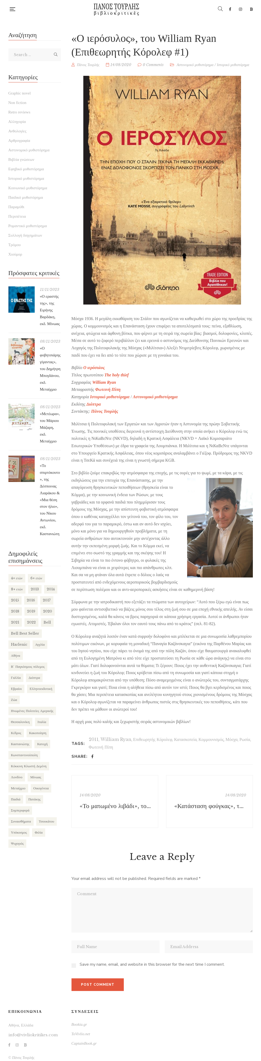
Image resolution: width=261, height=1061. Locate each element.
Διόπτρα (93, 404)
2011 (94, 739)
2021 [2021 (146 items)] (15, 622)
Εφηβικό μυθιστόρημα (26, 169)
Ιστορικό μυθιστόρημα (233, 64)
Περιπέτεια (17, 216)
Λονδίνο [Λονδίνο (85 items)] (17, 777)
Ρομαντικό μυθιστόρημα (27, 226)
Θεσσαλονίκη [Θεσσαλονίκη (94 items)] (20, 722)
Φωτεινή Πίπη (107, 389)
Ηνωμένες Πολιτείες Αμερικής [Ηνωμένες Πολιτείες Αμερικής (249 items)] (32, 711)
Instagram (240, 9)
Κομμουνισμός (211, 739)
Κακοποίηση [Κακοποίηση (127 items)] (38, 733)
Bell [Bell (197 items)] (47, 622)
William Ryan (115, 739)
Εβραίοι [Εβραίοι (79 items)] (16, 688)
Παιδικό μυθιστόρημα (25, 197)
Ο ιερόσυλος (94, 367)
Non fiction (17, 103)
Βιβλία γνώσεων (21, 159)
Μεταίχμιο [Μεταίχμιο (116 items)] (18, 788)
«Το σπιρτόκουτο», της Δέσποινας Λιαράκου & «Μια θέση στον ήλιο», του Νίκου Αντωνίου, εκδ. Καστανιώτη (50, 500)
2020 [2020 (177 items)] (47, 611)
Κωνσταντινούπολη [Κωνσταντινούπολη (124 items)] (24, 755)
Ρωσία (244, 739)
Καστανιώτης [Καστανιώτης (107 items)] (20, 744)
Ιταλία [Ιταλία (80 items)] (42, 722)
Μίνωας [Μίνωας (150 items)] (35, 777)
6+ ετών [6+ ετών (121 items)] (36, 578)
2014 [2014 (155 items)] (51, 589)
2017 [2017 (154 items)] (47, 600)
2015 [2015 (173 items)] (15, 600)
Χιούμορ (15, 254)
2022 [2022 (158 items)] (31, 622)
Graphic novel (19, 93)
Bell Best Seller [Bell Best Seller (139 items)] (25, 633)
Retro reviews (19, 112)
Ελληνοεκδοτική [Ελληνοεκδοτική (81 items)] (41, 688)
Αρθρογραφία (19, 140)
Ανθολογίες (17, 131)
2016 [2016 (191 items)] (31, 600)
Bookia (251, 9)
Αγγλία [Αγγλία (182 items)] (40, 644)
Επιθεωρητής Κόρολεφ (152, 739)
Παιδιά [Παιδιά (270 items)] (16, 799)
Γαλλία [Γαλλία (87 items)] (16, 677)
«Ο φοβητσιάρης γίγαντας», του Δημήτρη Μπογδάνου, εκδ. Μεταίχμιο (50, 368)
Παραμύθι (16, 207)
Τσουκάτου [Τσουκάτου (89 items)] (46, 821)
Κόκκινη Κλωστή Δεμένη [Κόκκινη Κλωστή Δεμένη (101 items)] (29, 766)
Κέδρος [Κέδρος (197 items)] (16, 733)
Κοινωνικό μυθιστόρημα (27, 188)
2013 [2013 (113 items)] (35, 589)
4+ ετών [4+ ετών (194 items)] (17, 578)
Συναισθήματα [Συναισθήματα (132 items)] (21, 821)
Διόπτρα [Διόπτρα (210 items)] (34, 677)
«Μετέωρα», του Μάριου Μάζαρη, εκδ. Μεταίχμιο (50, 427)
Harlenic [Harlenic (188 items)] (19, 644)
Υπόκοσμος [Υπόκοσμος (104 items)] (19, 832)
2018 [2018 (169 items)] (15, 611)
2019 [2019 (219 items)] (31, 611)
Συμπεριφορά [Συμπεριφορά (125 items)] (20, 810)
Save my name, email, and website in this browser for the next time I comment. (152, 964)
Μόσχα (232, 739)
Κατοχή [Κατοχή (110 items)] (42, 744)
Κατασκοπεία (185, 739)
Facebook (230, 9)
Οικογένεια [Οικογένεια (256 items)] (41, 788)
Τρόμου (14, 245)
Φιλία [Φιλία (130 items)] (39, 832)
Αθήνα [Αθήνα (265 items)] (15, 655)
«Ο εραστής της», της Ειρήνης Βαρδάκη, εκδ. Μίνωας (50, 310)
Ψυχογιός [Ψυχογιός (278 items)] (17, 843)
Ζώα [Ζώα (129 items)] (14, 700)
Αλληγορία (17, 121)
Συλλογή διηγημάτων (25, 235)
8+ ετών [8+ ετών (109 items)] (17, 589)
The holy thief (116, 375)
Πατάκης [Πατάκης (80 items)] (34, 799)
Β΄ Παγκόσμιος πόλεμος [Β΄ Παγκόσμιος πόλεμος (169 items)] (28, 666)
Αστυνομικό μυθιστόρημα (195, 64)
